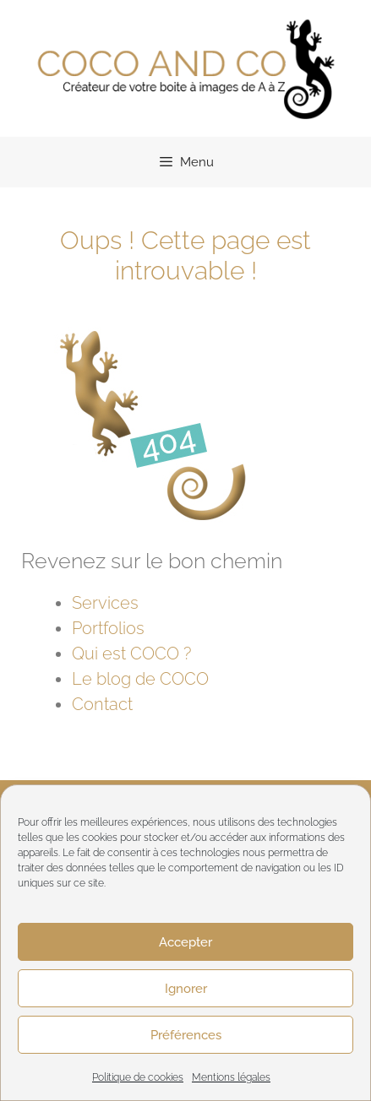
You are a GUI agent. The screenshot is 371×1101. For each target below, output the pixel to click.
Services (105, 603)
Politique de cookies (137, 1077)
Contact (102, 704)
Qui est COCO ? (131, 653)
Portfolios (108, 628)
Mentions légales (231, 1077)
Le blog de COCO (140, 679)
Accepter (185, 942)
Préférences (185, 1035)
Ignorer (186, 988)
